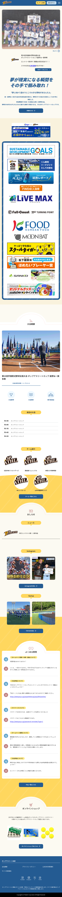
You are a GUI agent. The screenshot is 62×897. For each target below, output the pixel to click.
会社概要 (4, 867)
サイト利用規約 (6, 871)
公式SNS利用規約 (48, 867)
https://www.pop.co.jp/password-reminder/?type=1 (26, 721)
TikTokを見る (30, 631)
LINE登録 (33, 66)
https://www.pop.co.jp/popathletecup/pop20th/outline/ (28, 697)
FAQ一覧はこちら (31, 785)
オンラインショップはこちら (30, 846)
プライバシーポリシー (29, 867)
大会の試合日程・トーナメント (21, 383)
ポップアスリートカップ (14, 421)
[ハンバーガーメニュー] (59, 3)
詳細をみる (30, 111)
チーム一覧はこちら (31, 496)
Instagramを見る (30, 586)
